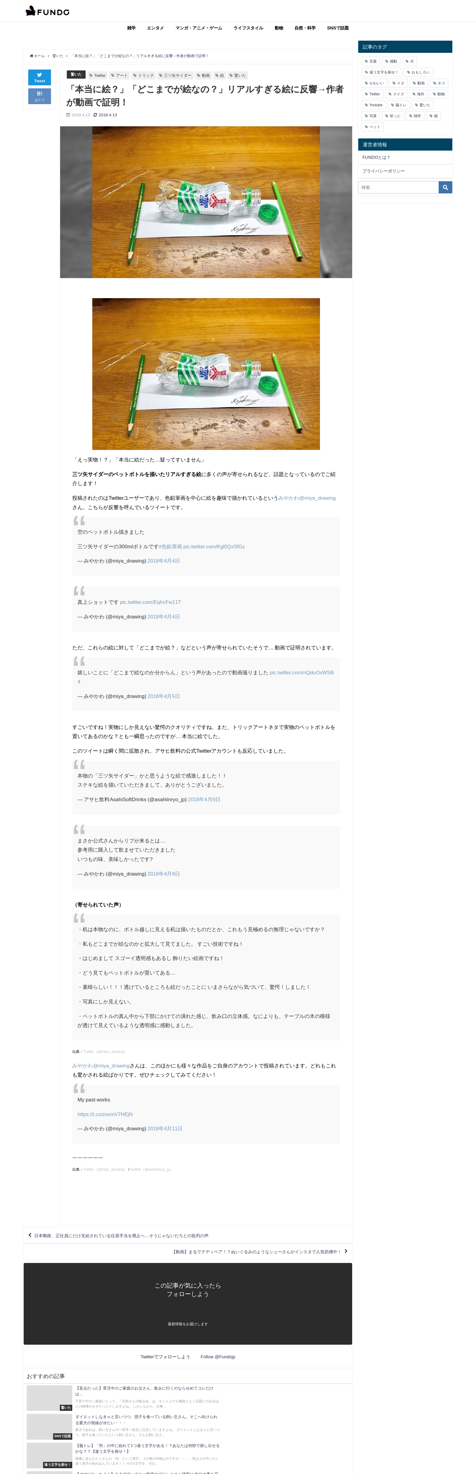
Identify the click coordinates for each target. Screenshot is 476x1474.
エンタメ (155, 28)
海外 (420, 94)
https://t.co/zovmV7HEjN (105, 1114)
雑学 (131, 28)
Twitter (101, 75)
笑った (395, 116)
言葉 (373, 61)
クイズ (398, 94)
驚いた (77, 75)
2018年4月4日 (164, 560)
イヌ (400, 83)
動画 (207, 75)
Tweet (39, 77)
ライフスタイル (248, 28)
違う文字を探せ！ (384, 72)
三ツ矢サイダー (178, 75)
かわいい (376, 83)
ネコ (441, 83)
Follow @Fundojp (218, 1359)
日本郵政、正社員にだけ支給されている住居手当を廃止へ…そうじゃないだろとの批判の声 (134, 1236)
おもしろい (421, 72)
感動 (393, 61)
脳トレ (401, 105)
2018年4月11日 (165, 1128)
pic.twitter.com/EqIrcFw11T (151, 602)
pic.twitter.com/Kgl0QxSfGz (214, 546)
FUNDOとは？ (376, 157)
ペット (374, 127)
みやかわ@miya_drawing (307, 497)
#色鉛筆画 (170, 546)
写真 (373, 116)
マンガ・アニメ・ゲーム (198, 28)
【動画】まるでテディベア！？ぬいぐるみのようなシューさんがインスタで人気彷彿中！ (244, 1253)
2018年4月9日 (204, 799)
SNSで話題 (338, 28)
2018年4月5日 (164, 696)
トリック (147, 75)
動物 (279, 28)
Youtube (376, 105)
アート (123, 75)
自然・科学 (305, 28)
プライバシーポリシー (383, 171)
